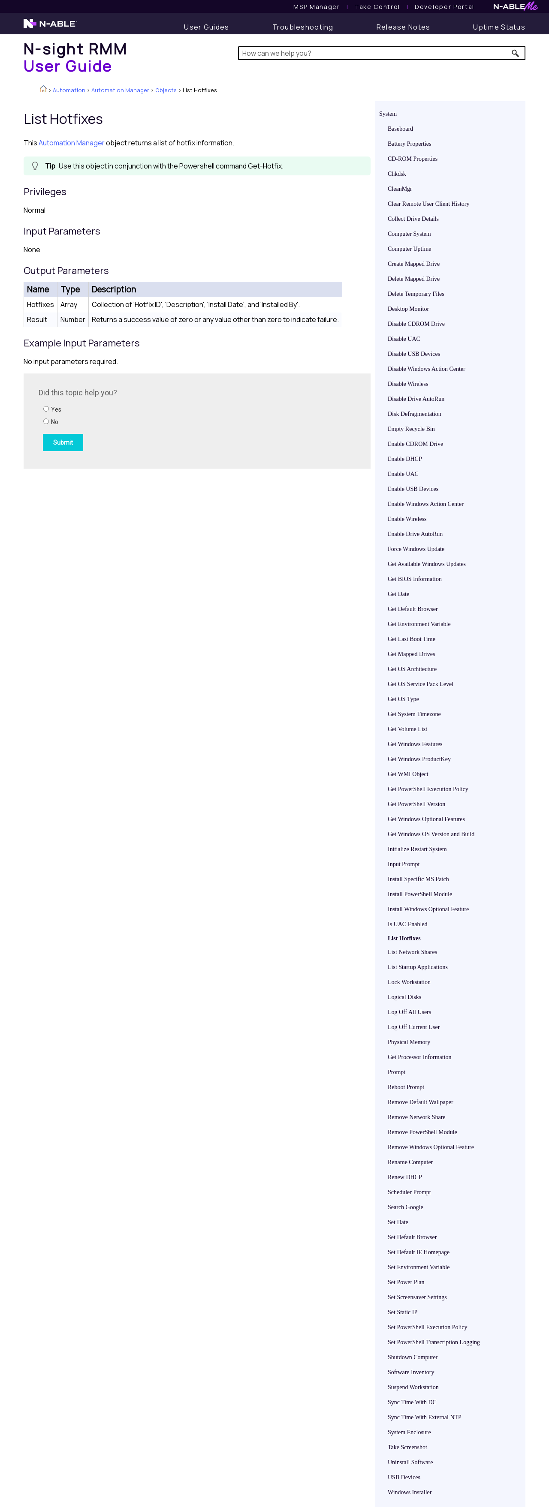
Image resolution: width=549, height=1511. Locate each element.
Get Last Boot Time (411, 639)
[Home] (75, 57)
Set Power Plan (406, 1282)
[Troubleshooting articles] (303, 27)
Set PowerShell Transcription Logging (434, 1342)
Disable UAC (404, 339)
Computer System (409, 234)
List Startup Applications (418, 967)
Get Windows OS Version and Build (431, 834)
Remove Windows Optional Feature (431, 1147)
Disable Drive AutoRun (416, 399)
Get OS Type (403, 699)
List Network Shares (412, 952)
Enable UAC (403, 474)
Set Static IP (402, 1312)
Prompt (396, 1072)
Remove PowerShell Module (422, 1132)
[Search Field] (382, 53)
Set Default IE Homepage (418, 1252)
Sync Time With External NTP (425, 1417)
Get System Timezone (414, 714)
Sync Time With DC (412, 1402)
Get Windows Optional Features (426, 819)
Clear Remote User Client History (429, 204)
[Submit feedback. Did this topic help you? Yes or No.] (154, 420)
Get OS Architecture (412, 669)
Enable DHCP (405, 459)
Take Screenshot (407, 1447)
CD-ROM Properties (412, 159)
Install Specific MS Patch (418, 879)
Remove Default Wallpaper (420, 1102)
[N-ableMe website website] (516, 8)
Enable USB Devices (413, 489)
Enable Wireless (407, 519)
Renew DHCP (405, 1177)
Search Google (405, 1207)
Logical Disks (404, 997)
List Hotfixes (404, 938)
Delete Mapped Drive (414, 279)
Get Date (398, 594)
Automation (69, 90)
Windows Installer (409, 1492)
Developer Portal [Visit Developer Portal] (444, 7)
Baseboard (400, 129)
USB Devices (404, 1477)
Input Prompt (403, 864)
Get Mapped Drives (411, 654)
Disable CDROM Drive (416, 324)
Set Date (398, 1222)
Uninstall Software (410, 1462)
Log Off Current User (414, 1027)
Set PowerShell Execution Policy (427, 1327)
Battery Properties (409, 144)
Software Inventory (411, 1372)
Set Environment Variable (418, 1267)
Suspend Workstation (413, 1387)
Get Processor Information (420, 1057)
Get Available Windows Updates (427, 564)
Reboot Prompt (406, 1087)
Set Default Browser (412, 1237)
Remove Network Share (417, 1117)
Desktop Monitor (408, 309)
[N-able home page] (50, 27)
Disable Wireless (408, 384)
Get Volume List (407, 729)
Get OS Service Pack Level (420, 684)
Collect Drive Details (413, 219)
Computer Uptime (409, 249)
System (388, 114)
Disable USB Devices (414, 354)
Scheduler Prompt (409, 1192)
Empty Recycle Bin (411, 429)
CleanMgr (400, 189)
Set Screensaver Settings (417, 1297)
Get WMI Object (408, 774)
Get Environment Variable (419, 624)
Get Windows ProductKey (419, 759)
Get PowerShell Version (416, 804)
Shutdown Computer (412, 1357)
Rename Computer (410, 1162)
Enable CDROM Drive (415, 444)
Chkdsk (397, 174)
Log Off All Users (409, 1012)
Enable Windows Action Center (426, 504)
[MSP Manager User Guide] (316, 7)
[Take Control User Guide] (377, 7)
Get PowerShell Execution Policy (428, 789)
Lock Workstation (409, 982)
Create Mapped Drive (414, 264)
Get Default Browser (413, 609)
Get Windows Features (415, 744)
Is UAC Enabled (408, 924)
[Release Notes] (404, 27)
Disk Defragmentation (414, 414)
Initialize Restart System (417, 849)
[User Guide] (206, 27)
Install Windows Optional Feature (428, 909)
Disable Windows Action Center (426, 369)
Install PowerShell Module (420, 894)
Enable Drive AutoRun (415, 534)
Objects (166, 90)
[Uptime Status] (499, 27)
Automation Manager (120, 90)
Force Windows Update (416, 549)
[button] (515, 53)
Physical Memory (409, 1042)
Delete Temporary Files (416, 294)
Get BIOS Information (415, 579)
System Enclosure (409, 1432)
